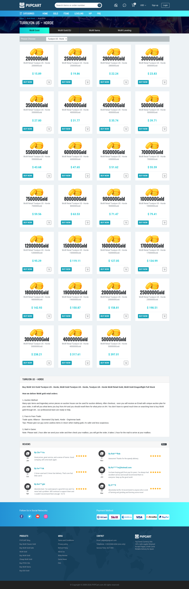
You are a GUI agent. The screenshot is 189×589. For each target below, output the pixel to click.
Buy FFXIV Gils (25, 563)
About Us (61, 552)
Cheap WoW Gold (26, 559)
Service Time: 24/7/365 (105, 548)
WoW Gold (34, 30)
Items (66, 13)
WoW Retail (31, 18)
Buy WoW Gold (25, 555)
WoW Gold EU (64, 30)
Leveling (78, 13)
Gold (55, 13)
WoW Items (94, 30)
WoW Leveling (124, 30)
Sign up (155, 5)
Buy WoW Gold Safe (27, 548)
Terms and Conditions (66, 540)
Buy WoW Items (25, 567)
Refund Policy (63, 548)
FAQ (99, 13)
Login (165, 5)
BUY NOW (28, 82)
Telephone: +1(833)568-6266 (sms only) (111, 544)
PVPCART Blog (25, 540)
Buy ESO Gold (24, 571)
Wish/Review (62, 555)
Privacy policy (63, 544)
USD (142, 5)
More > (164, 444)
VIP (90, 13)
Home (45, 13)
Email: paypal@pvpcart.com (107, 540)
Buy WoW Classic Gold (28, 544)
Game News (62, 559)
